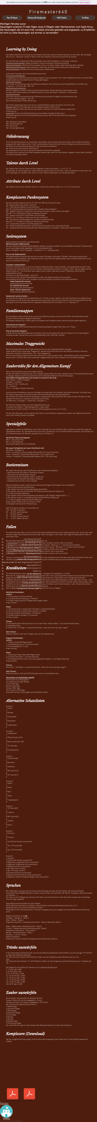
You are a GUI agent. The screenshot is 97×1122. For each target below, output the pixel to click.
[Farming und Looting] (12, 1095)
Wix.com (19, 1121)
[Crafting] (29, 1095)
